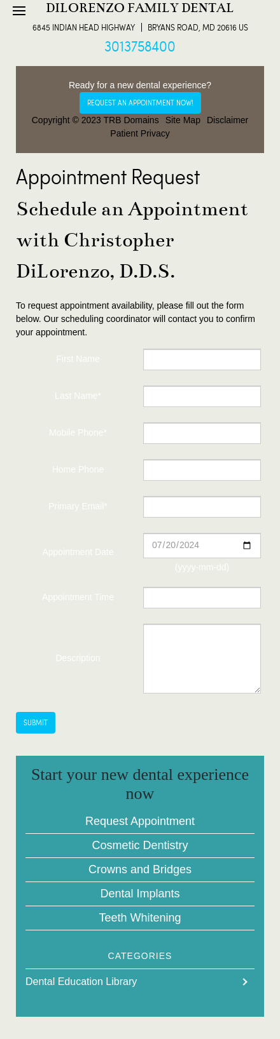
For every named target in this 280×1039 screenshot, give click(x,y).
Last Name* (78, 396)
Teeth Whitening (140, 917)
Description (77, 658)
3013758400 (140, 45)
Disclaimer (227, 120)
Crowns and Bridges (140, 869)
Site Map (182, 120)
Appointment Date (77, 552)
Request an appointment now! (140, 102)
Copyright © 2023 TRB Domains (95, 120)
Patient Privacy (139, 133)
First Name (77, 359)
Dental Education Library (81, 981)
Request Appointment (140, 821)
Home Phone (78, 469)
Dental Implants (139, 893)
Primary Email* (78, 506)
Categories (140, 956)
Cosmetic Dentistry (140, 845)
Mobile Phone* (78, 432)
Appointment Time (78, 597)
